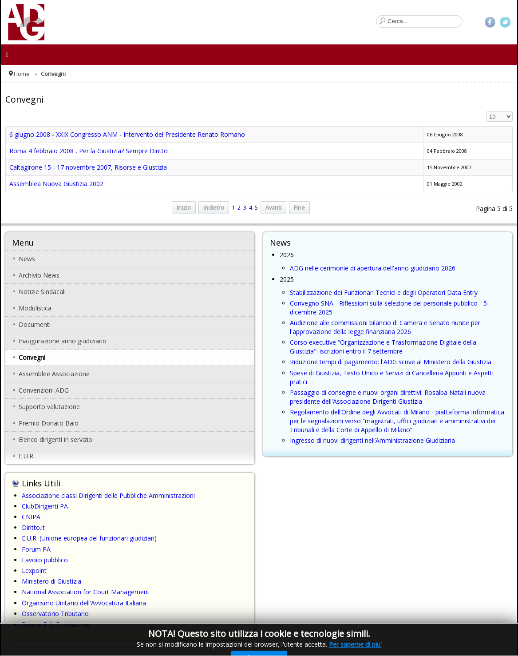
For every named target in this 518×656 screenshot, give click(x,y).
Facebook (490, 22)
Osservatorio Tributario (55, 613)
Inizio (184, 207)
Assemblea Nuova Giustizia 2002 (56, 183)
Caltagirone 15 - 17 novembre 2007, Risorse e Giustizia (88, 167)
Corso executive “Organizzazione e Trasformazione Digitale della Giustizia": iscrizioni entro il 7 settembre (383, 346)
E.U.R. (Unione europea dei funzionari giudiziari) (89, 538)
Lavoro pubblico (45, 560)
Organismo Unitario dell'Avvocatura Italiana (84, 603)
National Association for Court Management (86, 592)
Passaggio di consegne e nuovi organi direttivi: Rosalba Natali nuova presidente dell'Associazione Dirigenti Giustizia (388, 397)
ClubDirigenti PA (45, 506)
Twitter (505, 22)
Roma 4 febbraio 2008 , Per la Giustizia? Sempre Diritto (88, 151)
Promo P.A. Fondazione (56, 624)
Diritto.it (33, 527)
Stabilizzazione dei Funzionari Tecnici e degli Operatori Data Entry (384, 292)
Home (22, 74)
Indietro (213, 207)
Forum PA (36, 549)
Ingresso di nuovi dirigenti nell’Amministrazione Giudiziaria (372, 440)
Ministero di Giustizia (51, 581)
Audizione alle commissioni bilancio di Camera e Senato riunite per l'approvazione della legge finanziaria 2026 (385, 327)
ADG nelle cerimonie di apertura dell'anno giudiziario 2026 (372, 268)
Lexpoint (34, 570)
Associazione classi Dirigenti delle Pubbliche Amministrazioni (108, 495)
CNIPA (31, 517)
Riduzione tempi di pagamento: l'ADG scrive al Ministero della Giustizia (390, 362)
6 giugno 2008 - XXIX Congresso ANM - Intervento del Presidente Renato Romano (127, 134)
